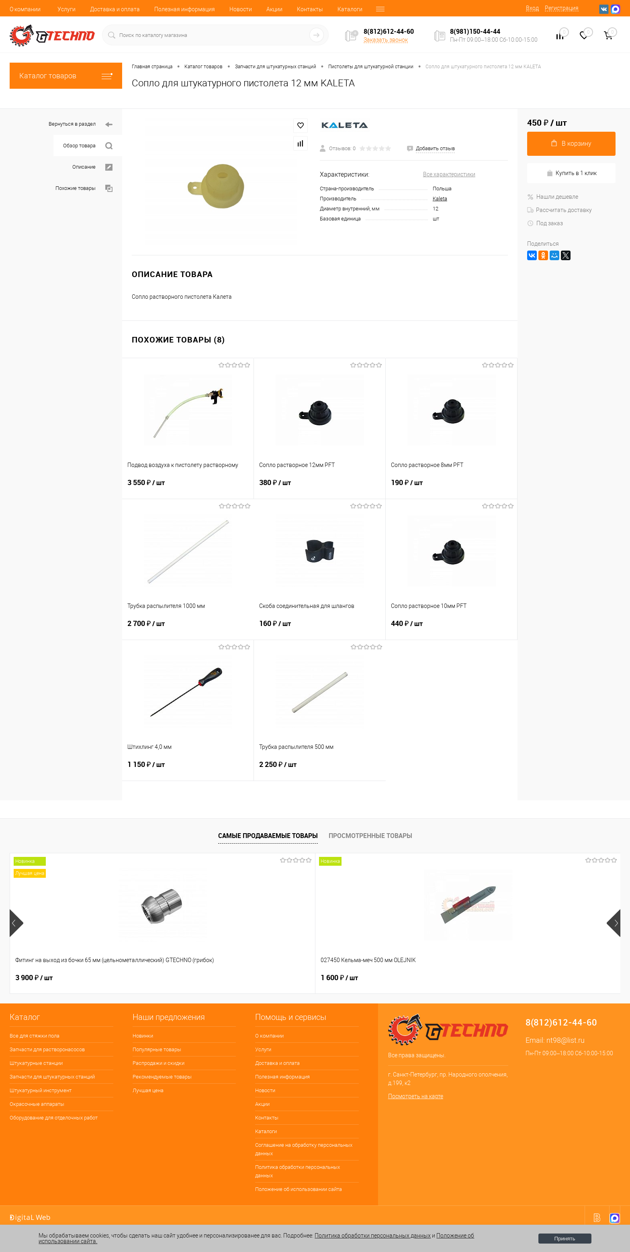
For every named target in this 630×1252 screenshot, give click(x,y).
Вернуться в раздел (80, 124)
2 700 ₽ (188, 628)
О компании (25, 9)
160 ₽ (319, 628)
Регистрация (562, 8)
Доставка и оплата (115, 9)
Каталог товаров (65, 76)
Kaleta (440, 199)
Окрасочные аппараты (37, 1104)
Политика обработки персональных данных (297, 1171)
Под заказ (545, 223)
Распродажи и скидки (158, 1063)
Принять (564, 1239)
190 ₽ (451, 487)
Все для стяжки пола (34, 1036)
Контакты (310, 9)
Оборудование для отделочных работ (54, 1118)
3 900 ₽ (34, 977)
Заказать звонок (386, 40)
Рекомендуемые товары (162, 1077)
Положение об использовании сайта (298, 1189)
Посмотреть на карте (415, 1096)
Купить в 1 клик (571, 173)
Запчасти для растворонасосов (47, 1049)
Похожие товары (83, 188)
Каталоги (350, 9)
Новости (240, 9)
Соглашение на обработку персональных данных (303, 1149)
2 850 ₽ (522, 977)
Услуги (66, 9)
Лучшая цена (148, 1090)
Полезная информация (184, 9)
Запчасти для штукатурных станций (52, 1077)
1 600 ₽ (156, 977)
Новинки (143, 1036)
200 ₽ (275, 977)
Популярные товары (157, 1049)
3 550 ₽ (187, 487)
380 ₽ (319, 487)
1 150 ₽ (187, 769)
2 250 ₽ (319, 769)
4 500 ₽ (400, 977)
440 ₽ (451, 628)
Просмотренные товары (370, 835)
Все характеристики (449, 174)
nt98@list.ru (565, 1040)
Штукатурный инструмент (41, 1090)
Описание (92, 167)
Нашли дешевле (552, 197)
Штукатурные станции (36, 1063)
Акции (274, 9)
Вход (532, 8)
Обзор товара (87, 146)
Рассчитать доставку (559, 210)
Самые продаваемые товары (268, 835)
